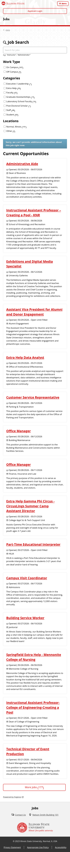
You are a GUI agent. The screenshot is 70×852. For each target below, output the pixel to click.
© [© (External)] (14, 841)
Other (10, 130)
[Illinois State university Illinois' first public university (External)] (35, 828)
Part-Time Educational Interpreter (33, 544)
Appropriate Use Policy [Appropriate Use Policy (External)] (38, 847)
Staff (10, 110)
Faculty (12, 92)
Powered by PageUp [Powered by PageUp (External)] (12, 797)
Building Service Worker (25, 618)
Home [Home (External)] (7, 30)
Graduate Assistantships (20, 96)
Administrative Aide (22, 164)
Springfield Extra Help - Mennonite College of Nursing (33, 657)
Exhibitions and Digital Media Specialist (29, 263)
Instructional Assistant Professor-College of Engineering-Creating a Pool (33, 707)
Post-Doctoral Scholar (18, 105)
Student (12, 114)
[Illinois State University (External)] (13, 3)
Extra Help (13, 88)
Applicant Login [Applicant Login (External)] (35, 11)
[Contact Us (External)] (18, 814)
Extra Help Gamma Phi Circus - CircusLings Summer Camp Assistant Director (30, 506)
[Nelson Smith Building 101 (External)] (44, 814)
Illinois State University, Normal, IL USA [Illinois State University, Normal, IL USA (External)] (38, 841)
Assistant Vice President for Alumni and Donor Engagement (34, 311)
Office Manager (18, 431)
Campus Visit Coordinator (26, 578)
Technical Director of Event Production (27, 751)
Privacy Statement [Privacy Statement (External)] (12, 847)
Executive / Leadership (19, 83)
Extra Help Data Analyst (25, 357)
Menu (64, 3)
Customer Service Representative (32, 397)
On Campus (14, 67)
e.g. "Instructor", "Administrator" (16, 54)
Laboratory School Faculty (21, 101)
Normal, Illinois (16, 126)
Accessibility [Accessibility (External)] (60, 847)
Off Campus (13, 71)
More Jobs (34, 787)
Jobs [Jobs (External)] (6, 19)
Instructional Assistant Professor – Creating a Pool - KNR (33, 212)
